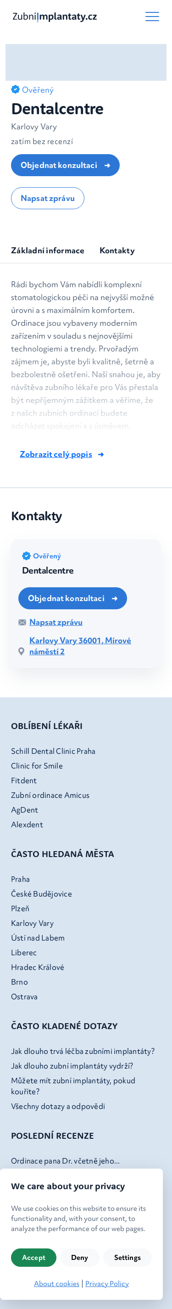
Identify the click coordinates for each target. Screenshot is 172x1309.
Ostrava (24, 996)
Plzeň (20, 908)
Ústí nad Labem (38, 938)
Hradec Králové (37, 967)
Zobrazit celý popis (56, 454)
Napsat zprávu (48, 198)
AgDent (24, 810)
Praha (20, 879)
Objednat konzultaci (60, 165)
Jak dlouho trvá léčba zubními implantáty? (83, 1051)
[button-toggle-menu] (152, 16)
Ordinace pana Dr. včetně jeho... (65, 1161)
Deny (80, 1257)
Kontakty (117, 250)
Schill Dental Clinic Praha (53, 751)
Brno (19, 982)
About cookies (56, 1283)
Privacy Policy (107, 1283)
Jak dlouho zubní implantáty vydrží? (72, 1066)
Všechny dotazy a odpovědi (58, 1106)
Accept (33, 1257)
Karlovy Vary (32, 923)
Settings (127, 1257)
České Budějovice (41, 894)
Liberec (24, 952)
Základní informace (48, 250)
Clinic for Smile (37, 766)
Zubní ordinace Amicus (50, 795)
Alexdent (27, 824)
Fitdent (24, 780)
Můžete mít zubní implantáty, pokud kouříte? (73, 1086)
